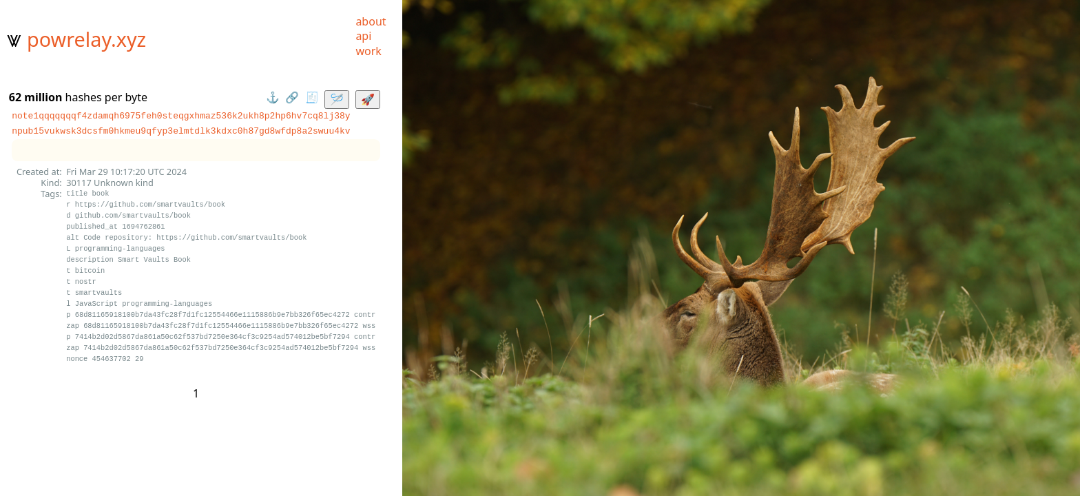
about (370, 21)
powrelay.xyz (86, 38)
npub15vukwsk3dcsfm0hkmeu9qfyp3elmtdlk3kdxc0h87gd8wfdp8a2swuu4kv (181, 131)
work (368, 51)
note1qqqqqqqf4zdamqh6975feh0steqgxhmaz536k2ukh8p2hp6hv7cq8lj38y (181, 116)
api (363, 35)
